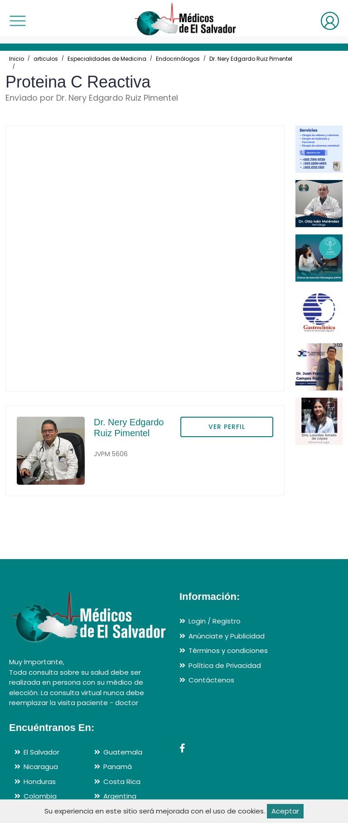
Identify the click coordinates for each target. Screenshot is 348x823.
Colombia (40, 796)
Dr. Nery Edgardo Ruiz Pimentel (250, 59)
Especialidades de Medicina (107, 59)
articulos (46, 59)
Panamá (117, 766)
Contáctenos (211, 680)
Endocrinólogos (178, 59)
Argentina (119, 796)
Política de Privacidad (224, 665)
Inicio (16, 59)
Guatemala (122, 752)
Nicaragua (41, 766)
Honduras (40, 781)
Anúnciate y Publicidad (226, 636)
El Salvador (41, 752)
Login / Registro (214, 621)
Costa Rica (121, 781)
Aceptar (285, 811)
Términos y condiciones (228, 650)
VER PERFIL (226, 426)
